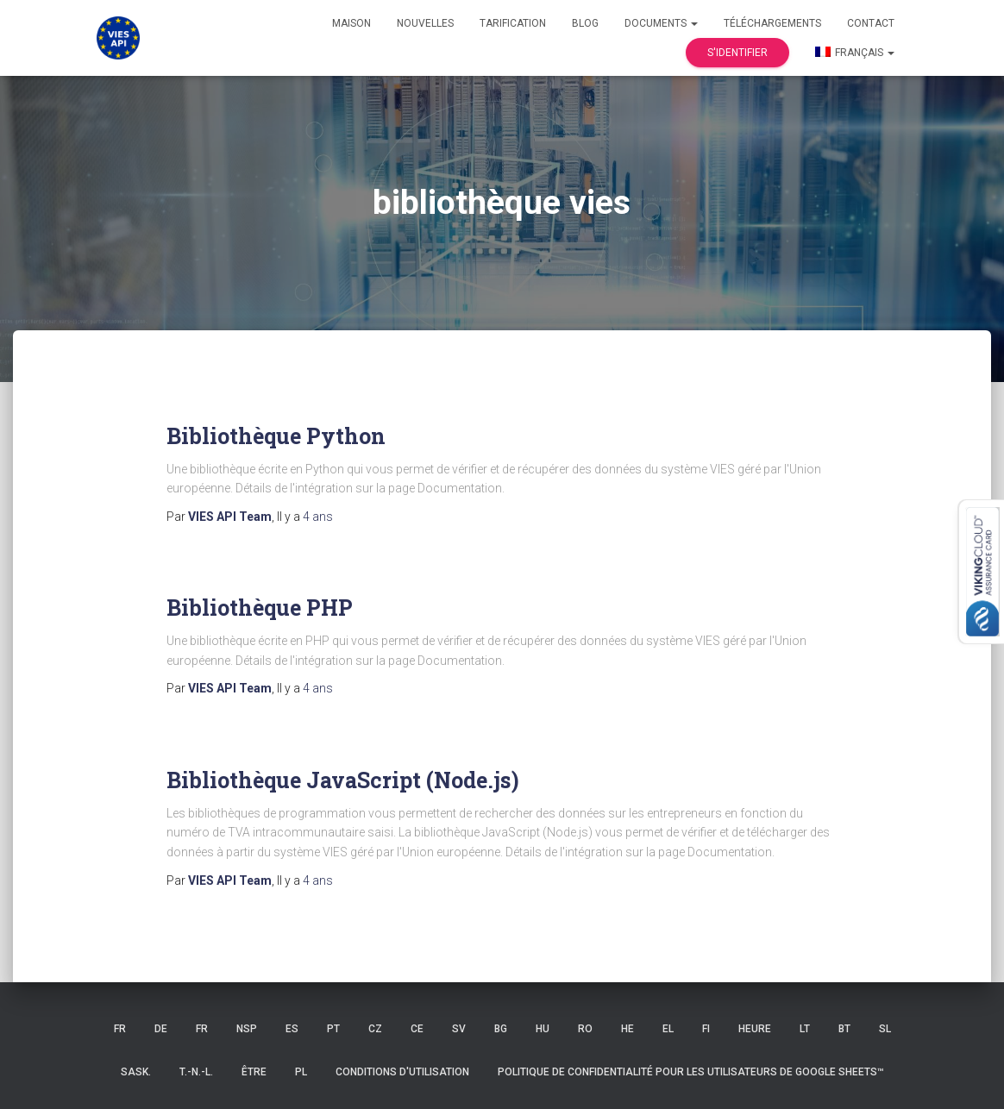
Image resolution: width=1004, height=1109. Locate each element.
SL (885, 1029)
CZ (375, 1029)
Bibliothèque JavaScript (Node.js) (342, 780)
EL (668, 1029)
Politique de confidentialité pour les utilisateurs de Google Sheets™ (691, 1072)
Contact (870, 23)
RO (585, 1029)
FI (706, 1029)
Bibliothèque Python (276, 436)
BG (500, 1029)
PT (333, 1029)
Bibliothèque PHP (259, 607)
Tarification (513, 23)
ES (292, 1029)
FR (120, 1029)
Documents (661, 23)
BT (844, 1029)
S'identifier (737, 53)
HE (627, 1029)
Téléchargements (772, 23)
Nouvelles (425, 23)
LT (805, 1029)
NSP (246, 1029)
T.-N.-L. (196, 1072)
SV (459, 1029)
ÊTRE (254, 1072)
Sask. (136, 1072)
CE (417, 1029)
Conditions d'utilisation (402, 1072)
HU (542, 1029)
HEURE (754, 1029)
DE (160, 1029)
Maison (351, 23)
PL (301, 1072)
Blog (585, 23)
